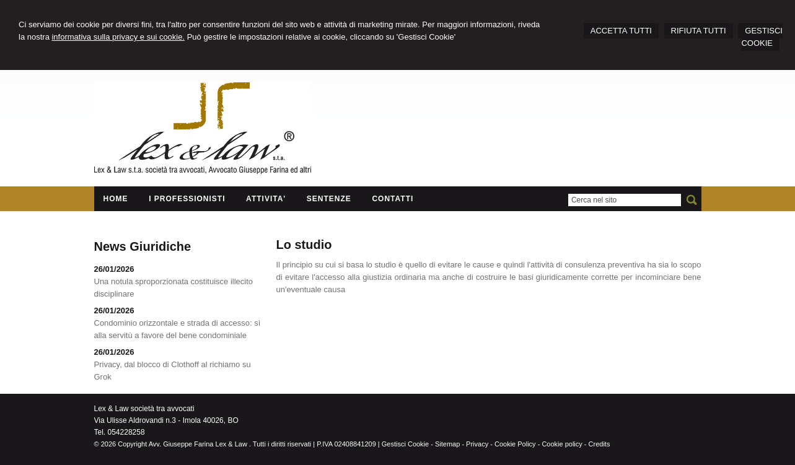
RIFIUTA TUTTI (698, 30)
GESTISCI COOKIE (762, 37)
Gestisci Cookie (405, 444)
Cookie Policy (515, 444)
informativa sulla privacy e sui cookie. (118, 36)
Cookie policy (562, 444)
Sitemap (447, 444)
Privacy (477, 444)
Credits (599, 444)
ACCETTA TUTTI (621, 30)
